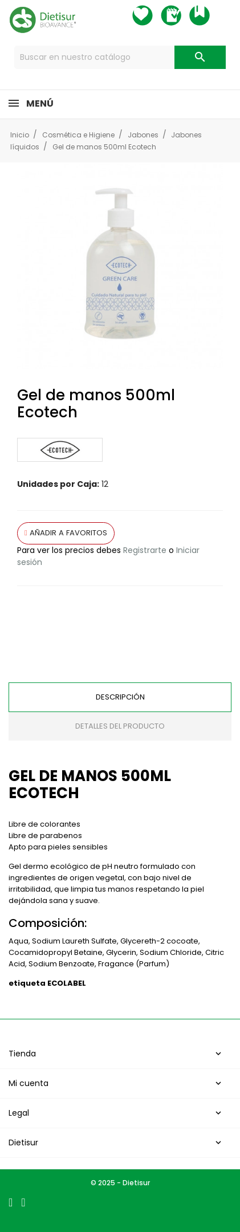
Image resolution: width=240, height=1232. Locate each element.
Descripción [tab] (120, 697)
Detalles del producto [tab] (120, 726)
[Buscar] (120, 57)
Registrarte (144, 550)
